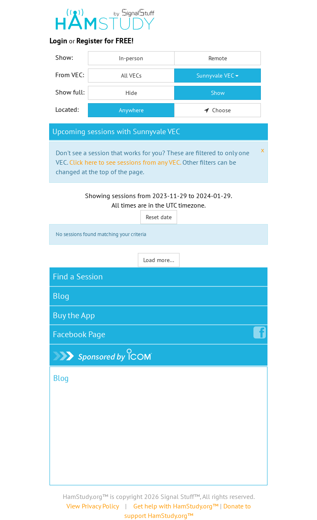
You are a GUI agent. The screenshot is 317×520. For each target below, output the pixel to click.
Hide (131, 93)
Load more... (158, 260)
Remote (217, 58)
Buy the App (74, 315)
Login (58, 40)
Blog (61, 296)
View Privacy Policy (92, 506)
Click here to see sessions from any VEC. (125, 162)
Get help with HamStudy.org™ (175, 506)
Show (218, 93)
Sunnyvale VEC (217, 75)
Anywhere (131, 110)
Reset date (159, 217)
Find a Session (78, 276)
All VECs (131, 75)
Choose (217, 110)
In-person (131, 58)
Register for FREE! (104, 40)
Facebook (81, 332)
